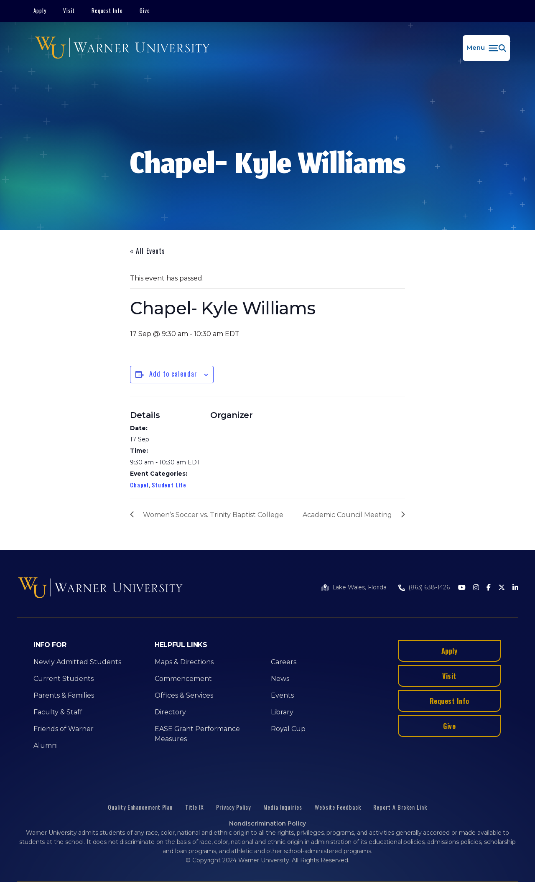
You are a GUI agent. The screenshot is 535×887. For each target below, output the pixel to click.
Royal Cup (288, 729)
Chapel (139, 484)
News (280, 679)
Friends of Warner (63, 729)
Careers (283, 662)
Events (282, 695)
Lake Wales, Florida (359, 587)
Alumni (45, 745)
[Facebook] (489, 588)
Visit (69, 10)
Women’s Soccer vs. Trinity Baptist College (213, 515)
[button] (486, 48)
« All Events (147, 251)
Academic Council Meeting (347, 515)
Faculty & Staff (57, 712)
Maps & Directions (184, 662)
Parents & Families (63, 695)
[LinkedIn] (515, 588)
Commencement (183, 679)
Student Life (169, 484)
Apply (39, 10)
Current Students (63, 679)
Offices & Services (184, 695)
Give (145, 10)
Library (282, 712)
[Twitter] (501, 588)
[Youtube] (462, 588)
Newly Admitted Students (77, 662)
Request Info (107, 10)
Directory (170, 712)
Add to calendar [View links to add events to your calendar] (173, 374)
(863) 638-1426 (429, 587)
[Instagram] (476, 588)
